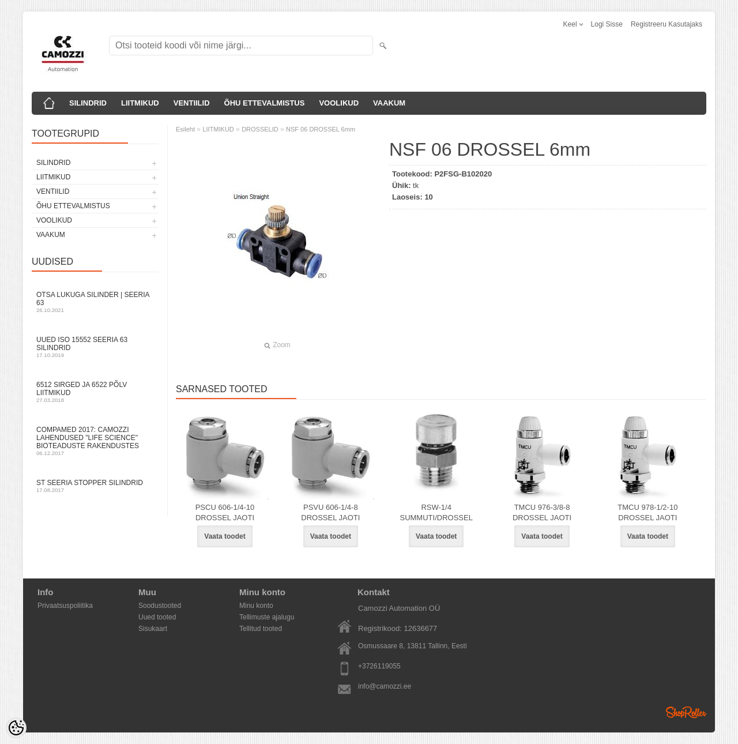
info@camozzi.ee (384, 686)
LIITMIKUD (140, 103)
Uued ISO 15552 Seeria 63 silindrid (95, 347)
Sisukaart (152, 629)
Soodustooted (159, 606)
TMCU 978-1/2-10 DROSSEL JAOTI (647, 512)
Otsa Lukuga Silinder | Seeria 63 (95, 302)
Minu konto (256, 606)
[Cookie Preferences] (16, 727)
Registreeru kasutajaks (666, 24)
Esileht (185, 129)
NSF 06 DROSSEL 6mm (320, 129)
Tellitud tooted (260, 629)
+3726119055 (379, 666)
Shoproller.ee (686, 712)
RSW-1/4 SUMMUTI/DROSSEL (436, 512)
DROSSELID (260, 129)
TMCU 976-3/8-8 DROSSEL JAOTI (542, 512)
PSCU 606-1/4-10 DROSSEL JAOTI (225, 512)
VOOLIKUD (339, 103)
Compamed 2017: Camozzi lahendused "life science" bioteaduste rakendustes (95, 441)
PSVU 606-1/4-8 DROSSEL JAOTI (330, 512)
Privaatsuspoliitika (65, 606)
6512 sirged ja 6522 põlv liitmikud (95, 392)
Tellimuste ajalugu (266, 617)
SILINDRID (88, 103)
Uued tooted (157, 617)
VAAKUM (389, 103)
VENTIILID (192, 103)
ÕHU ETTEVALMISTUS (264, 103)
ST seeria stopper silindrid (95, 486)
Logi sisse (607, 24)
